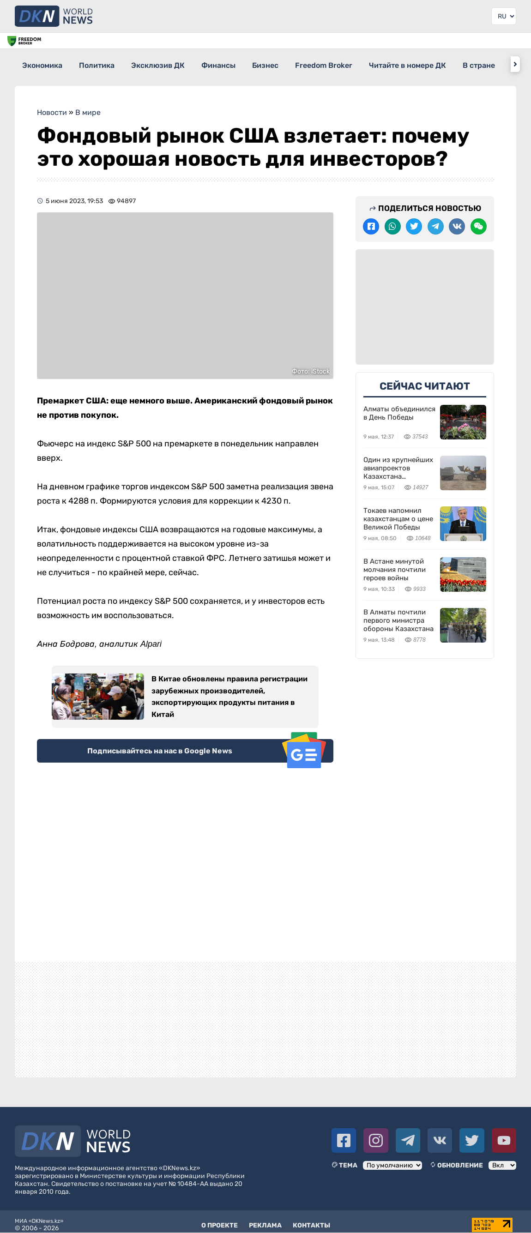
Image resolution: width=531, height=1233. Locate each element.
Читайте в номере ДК (457, 64)
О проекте (219, 1219)
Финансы (244, 64)
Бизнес (299, 64)
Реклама (265, 1219)
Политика (105, 64)
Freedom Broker (365, 64)
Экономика (43, 64)
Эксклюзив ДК (175, 64)
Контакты (311, 1219)
